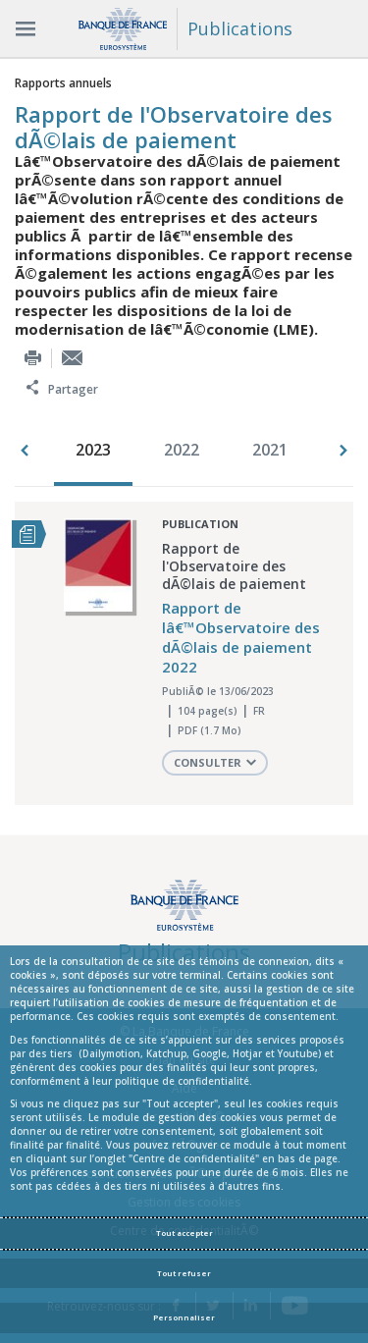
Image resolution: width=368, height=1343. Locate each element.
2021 (270, 449)
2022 (181, 449)
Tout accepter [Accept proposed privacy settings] (184, 1233)
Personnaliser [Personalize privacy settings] (184, 1317)
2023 (93, 449)
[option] (98, 451)
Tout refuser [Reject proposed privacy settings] (184, 1273)
